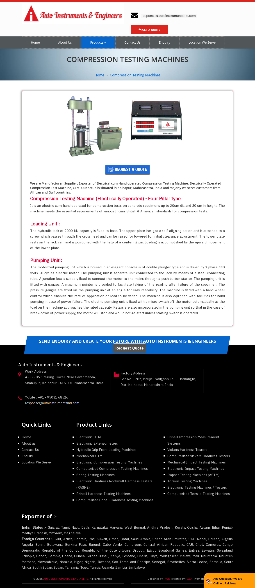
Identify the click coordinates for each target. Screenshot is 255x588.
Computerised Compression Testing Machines (112, 468)
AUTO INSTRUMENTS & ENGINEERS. (66, 578)
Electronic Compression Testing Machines (109, 462)
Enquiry (164, 42)
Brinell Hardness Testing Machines (103, 494)
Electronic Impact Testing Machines (195, 468)
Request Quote (129, 348)
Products (98, 42)
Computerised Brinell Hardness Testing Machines (114, 500)
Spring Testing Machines (95, 475)
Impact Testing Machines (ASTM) (193, 475)
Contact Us (133, 42)
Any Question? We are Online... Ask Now (227, 581)
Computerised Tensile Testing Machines (198, 494)
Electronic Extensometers (97, 443)
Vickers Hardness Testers (187, 450)
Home (35, 42)
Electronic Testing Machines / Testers (197, 487)
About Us (65, 42)
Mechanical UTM (89, 456)
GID (189, 578)
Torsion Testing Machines (187, 481)
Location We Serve (202, 42)
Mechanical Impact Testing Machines (196, 462)
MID (167, 578)
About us (28, 443)
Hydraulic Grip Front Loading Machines (106, 450)
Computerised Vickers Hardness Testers (198, 456)
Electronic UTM (88, 437)
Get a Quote (149, 29)
